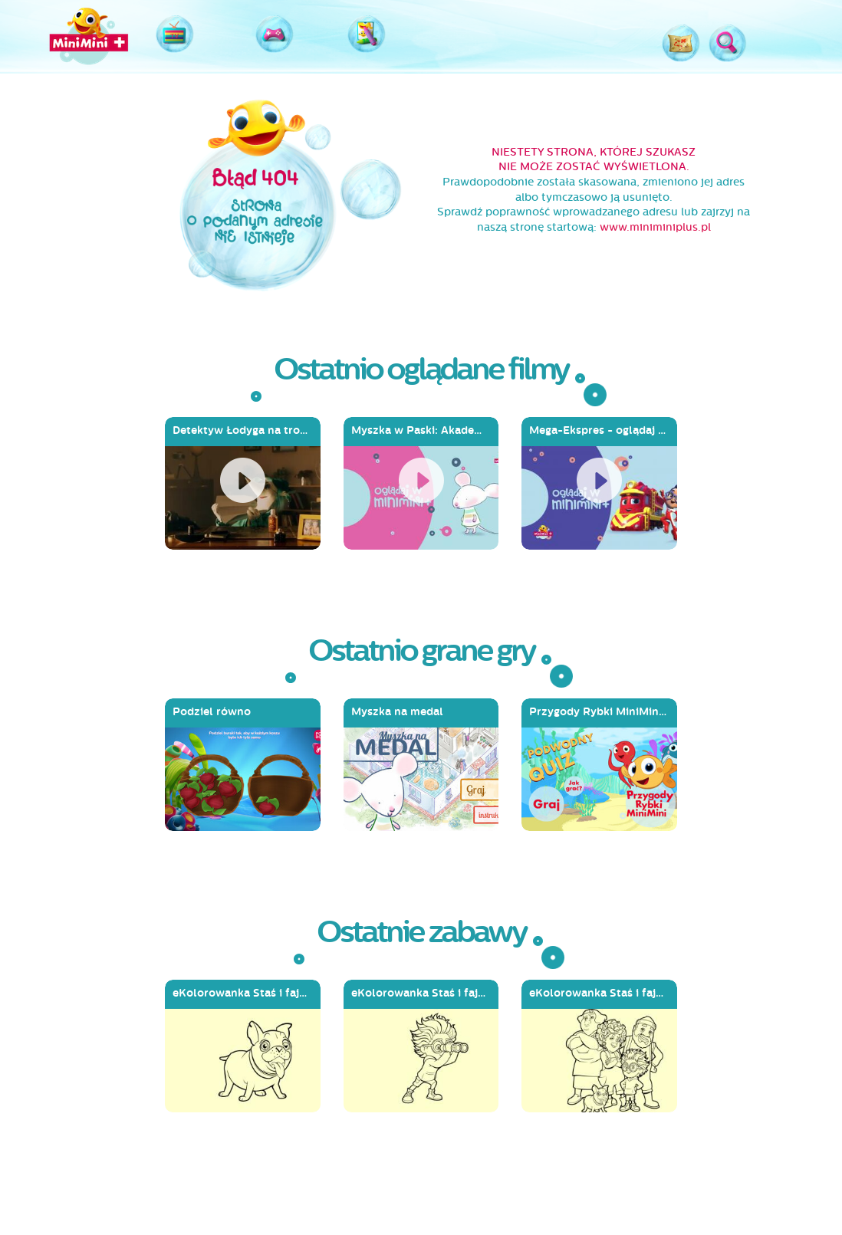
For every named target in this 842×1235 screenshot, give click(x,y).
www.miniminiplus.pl (655, 227)
